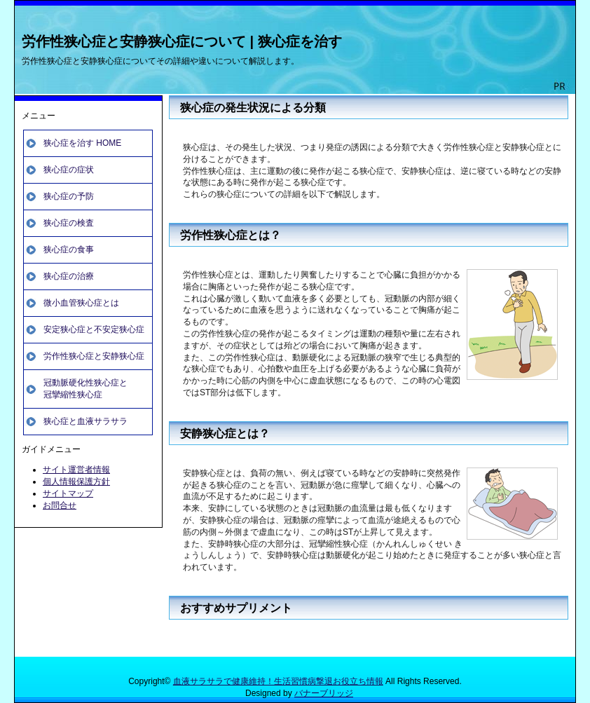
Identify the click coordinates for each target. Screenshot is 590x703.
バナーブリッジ (323, 693)
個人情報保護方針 (76, 481)
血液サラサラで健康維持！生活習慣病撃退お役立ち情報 (278, 681)
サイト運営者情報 (76, 470)
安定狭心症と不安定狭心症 (93, 329)
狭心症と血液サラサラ (85, 421)
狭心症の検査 (68, 223)
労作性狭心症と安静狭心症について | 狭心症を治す (182, 41)
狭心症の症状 (68, 170)
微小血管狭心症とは (81, 303)
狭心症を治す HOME (82, 143)
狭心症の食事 (68, 249)
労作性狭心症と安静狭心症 (93, 356)
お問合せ (59, 505)
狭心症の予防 (68, 196)
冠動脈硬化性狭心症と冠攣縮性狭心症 (85, 389)
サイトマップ (68, 493)
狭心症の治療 (68, 276)
